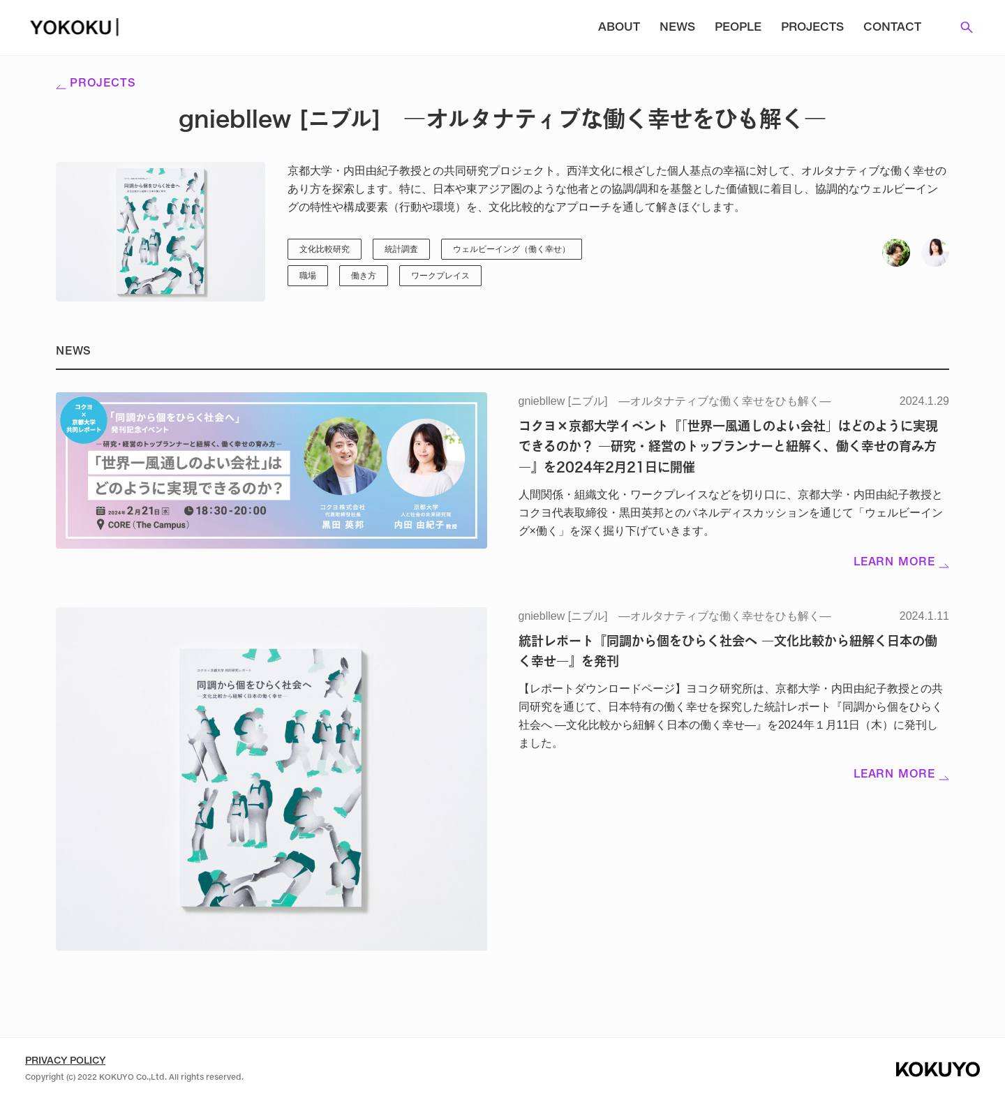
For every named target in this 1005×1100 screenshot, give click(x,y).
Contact (892, 28)
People (738, 28)
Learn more (901, 562)
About (619, 28)
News (677, 28)
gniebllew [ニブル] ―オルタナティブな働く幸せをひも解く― (675, 401)
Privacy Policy (65, 1061)
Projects (812, 28)
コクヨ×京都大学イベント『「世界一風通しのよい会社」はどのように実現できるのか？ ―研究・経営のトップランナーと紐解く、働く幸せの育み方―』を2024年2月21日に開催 (728, 446)
